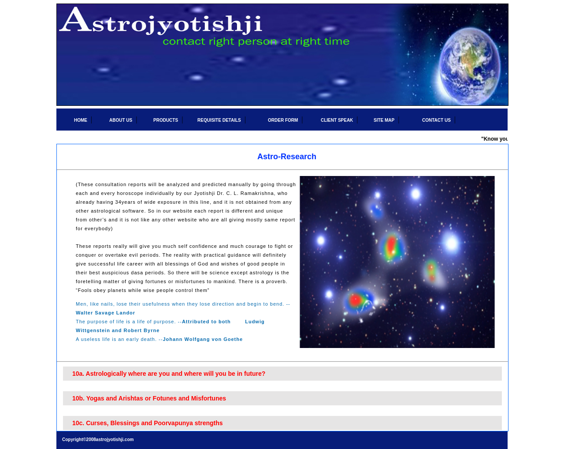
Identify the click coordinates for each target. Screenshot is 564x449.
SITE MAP (384, 120)
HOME (80, 120)
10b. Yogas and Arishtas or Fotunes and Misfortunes (149, 398)
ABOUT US (120, 120)
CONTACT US (436, 120)
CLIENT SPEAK (337, 120)
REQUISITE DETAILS (219, 120)
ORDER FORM (283, 120)
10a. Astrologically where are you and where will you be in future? (168, 373)
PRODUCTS (165, 120)
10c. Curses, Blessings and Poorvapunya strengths (147, 423)
